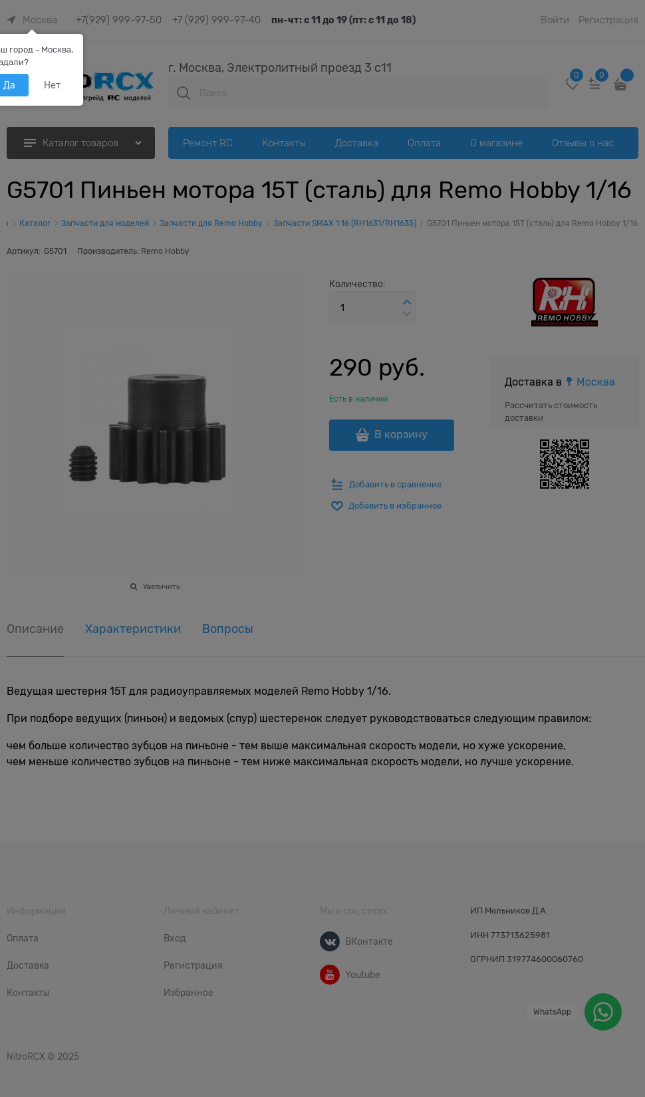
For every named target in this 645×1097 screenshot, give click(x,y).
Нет (52, 85)
